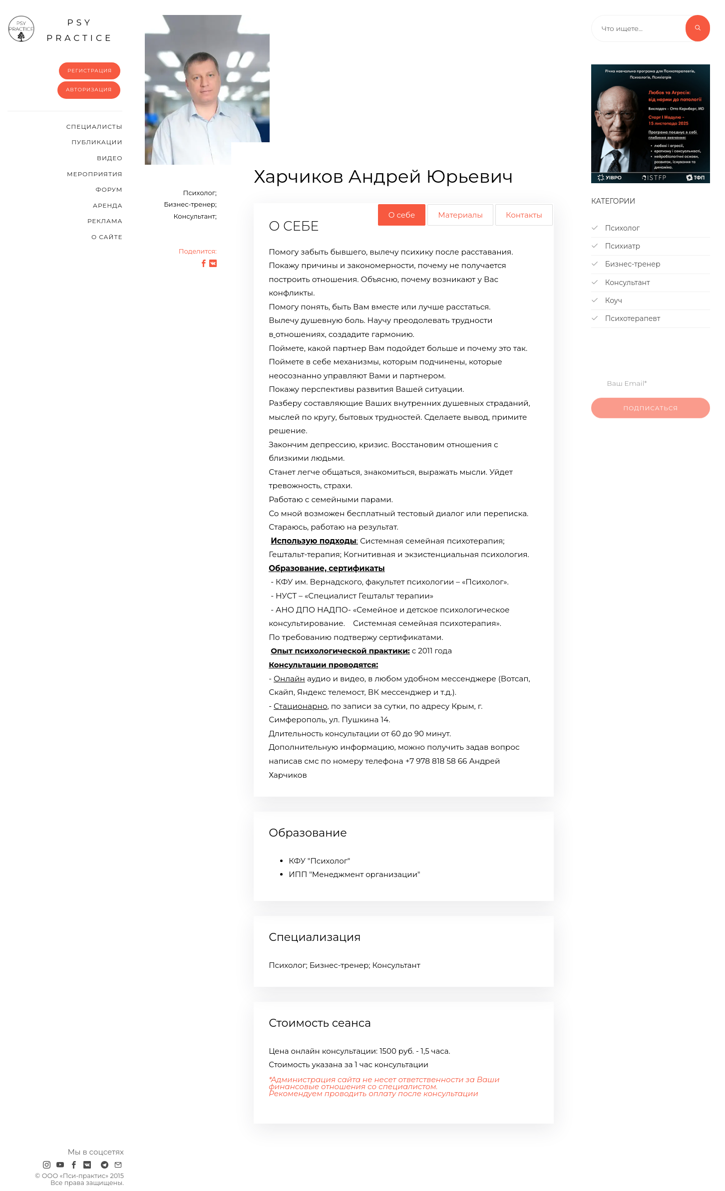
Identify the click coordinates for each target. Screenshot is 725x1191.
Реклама (104, 221)
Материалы (460, 215)
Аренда (107, 205)
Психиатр (615, 246)
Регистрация (89, 70)
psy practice (60, 29)
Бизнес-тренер (625, 264)
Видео (109, 158)
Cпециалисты (94, 126)
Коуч (606, 300)
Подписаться (650, 415)
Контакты (524, 215)
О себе (401, 215)
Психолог (615, 228)
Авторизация (89, 89)
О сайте (107, 237)
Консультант (620, 282)
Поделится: (198, 251)
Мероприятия (94, 174)
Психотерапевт (625, 318)
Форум (108, 189)
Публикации (96, 142)
